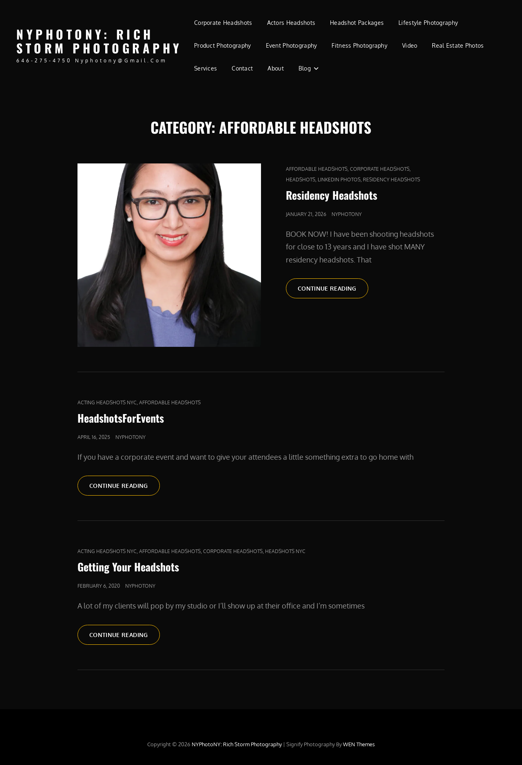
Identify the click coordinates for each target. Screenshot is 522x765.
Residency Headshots (391, 179)
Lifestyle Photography (428, 22)
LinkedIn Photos (339, 179)
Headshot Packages (357, 22)
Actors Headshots (291, 22)
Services (205, 68)
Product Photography (222, 45)
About (275, 68)
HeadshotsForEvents (120, 418)
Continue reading (333, 291)
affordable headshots (316, 169)
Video (409, 45)
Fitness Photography (359, 45)
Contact (242, 68)
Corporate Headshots (223, 22)
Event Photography (291, 45)
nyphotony (347, 214)
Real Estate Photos (458, 45)
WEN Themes (359, 744)
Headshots (300, 179)
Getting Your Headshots (128, 567)
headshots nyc (285, 551)
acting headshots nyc (107, 402)
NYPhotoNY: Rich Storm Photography (99, 41)
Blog (305, 68)
